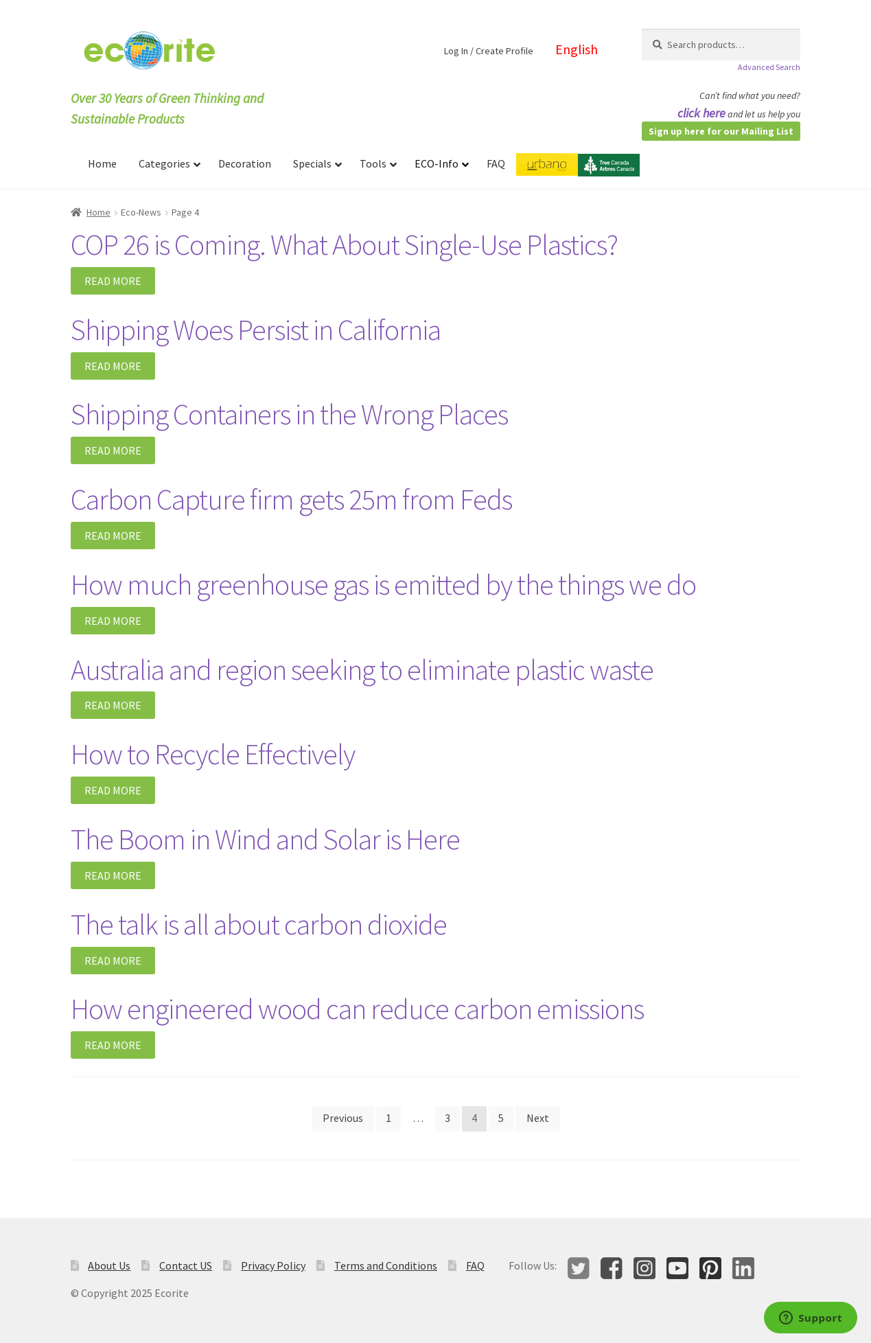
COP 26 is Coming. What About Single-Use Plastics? (344, 244)
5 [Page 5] (501, 1118)
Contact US (185, 1265)
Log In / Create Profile (488, 51)
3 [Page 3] (447, 1118)
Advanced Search (769, 67)
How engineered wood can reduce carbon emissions (357, 1008)
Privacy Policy (273, 1265)
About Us (109, 1265)
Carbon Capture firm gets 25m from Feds (291, 499)
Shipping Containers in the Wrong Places (289, 414)
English (576, 49)
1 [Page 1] (388, 1118)
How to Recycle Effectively (213, 754)
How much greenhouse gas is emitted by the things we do (383, 584)
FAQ (475, 1265)
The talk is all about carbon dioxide (259, 924)
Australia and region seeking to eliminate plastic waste (362, 669)
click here (701, 113)
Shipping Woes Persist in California (256, 329)
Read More (112, 281)
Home (98, 212)
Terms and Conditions (385, 1265)
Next (537, 1118)
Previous (343, 1118)
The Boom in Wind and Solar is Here (265, 839)
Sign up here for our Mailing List (721, 131)
